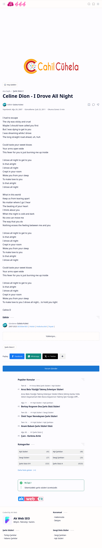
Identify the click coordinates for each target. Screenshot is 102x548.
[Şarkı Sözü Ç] (38, 432)
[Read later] (89, 105)
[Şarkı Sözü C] (9, 347)
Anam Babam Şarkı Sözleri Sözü (36, 426)
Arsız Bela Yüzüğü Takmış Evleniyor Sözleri (42, 389)
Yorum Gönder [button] (51, 368)
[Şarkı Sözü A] (68, 463)
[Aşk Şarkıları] (48, 403)
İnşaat (51, 326)
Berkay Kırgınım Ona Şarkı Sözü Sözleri (40, 406)
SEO (19, 326)
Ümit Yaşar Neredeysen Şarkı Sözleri (39, 416)
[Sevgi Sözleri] (48, 412)
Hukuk (32, 326)
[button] (4, 4)
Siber (23, 326)
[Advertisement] (51, 29)
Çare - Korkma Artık (31, 436)
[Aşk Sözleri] (56, 385)
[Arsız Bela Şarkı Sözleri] (41, 385)
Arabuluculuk (41, 326)
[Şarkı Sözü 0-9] (34, 463)
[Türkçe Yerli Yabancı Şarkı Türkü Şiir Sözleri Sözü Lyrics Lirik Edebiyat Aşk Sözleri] (17, 4)
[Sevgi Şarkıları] (68, 457)
